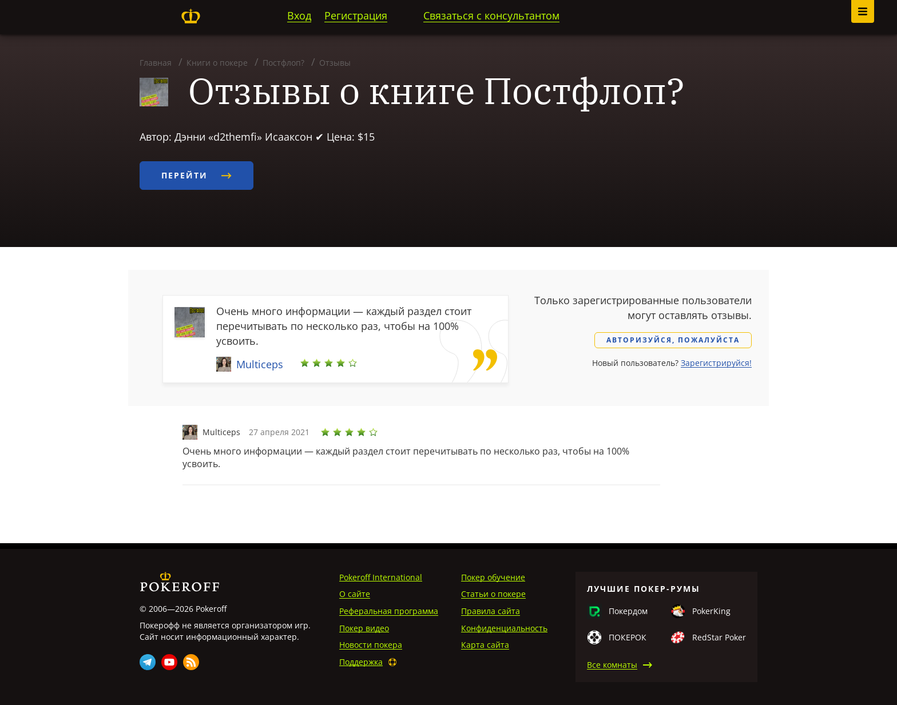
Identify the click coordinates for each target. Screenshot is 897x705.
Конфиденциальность (504, 628)
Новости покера (370, 644)
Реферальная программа (388, 611)
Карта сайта (485, 644)
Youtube (169, 662)
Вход (299, 15)
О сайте (354, 593)
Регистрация (355, 15)
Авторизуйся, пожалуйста (673, 340)
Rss (191, 662)
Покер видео (364, 628)
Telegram (148, 662)
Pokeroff (190, 16)
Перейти (196, 175)
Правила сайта (490, 611)
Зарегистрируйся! (716, 362)
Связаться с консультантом (491, 15)
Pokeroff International (380, 577)
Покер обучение (493, 577)
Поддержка (361, 661)
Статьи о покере (493, 593)
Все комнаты (612, 664)
